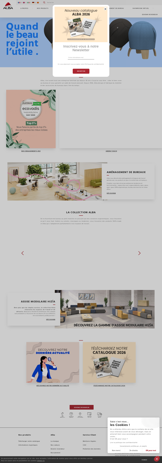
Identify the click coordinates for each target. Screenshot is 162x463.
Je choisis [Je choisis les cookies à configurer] (133, 450)
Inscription (81, 71)
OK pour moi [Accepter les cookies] (151, 450)
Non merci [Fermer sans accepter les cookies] (116, 450)
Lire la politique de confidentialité (123, 442)
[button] (157, 459)
